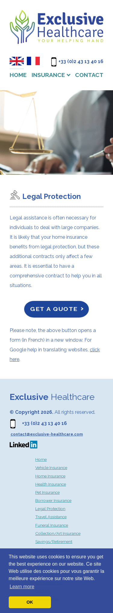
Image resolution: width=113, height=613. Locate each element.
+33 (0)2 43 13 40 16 (80, 61)
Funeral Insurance (51, 525)
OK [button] (30, 602)
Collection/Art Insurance (57, 533)
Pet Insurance (47, 492)
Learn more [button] (22, 586)
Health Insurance (50, 484)
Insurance (48, 75)
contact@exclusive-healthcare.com (47, 434)
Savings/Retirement (53, 541)
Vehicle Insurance (51, 467)
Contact (89, 75)
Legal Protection (50, 508)
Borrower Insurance (53, 500)
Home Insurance (50, 476)
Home (18, 75)
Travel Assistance (51, 516)
